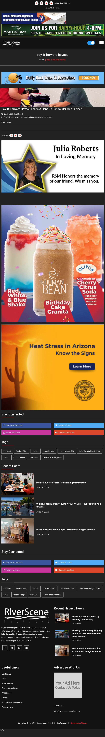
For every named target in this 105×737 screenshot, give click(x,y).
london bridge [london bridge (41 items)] (19, 456)
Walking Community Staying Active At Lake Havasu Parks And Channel (87, 632)
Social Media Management (13, 701)
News (4, 678)
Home (41, 60)
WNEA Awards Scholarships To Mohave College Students (65, 528)
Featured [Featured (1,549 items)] (7, 450)
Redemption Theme (79, 722)
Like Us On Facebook (14, 424)
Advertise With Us (62, 3)
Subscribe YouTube (66, 432)
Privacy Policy (7, 682)
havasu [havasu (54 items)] (35, 450)
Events (4, 697)
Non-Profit (8, 113)
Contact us (6, 673)
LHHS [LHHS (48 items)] (6, 456)
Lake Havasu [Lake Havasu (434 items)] (49, 450)
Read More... (7, 121)
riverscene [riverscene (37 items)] (34, 456)
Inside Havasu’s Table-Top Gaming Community (61, 481)
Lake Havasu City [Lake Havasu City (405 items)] (67, 450)
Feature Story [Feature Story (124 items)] (21, 450)
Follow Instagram (13, 432)
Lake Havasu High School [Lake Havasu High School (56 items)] (89, 450)
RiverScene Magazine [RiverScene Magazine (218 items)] (52, 456)
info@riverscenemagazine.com (67, 710)
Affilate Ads (6, 692)
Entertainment (7, 706)
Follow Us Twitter (65, 424)
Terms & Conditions (10, 687)
